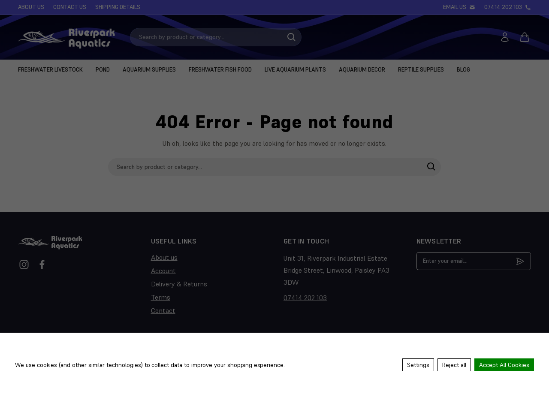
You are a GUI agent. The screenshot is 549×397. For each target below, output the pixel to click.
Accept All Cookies (504, 365)
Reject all (454, 365)
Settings (418, 365)
